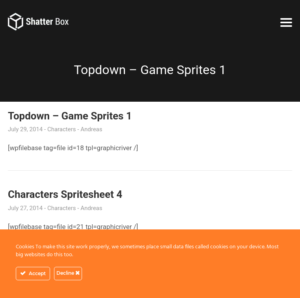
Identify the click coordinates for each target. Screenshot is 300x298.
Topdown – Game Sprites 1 (70, 116)
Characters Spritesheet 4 (65, 194)
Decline (68, 273)
